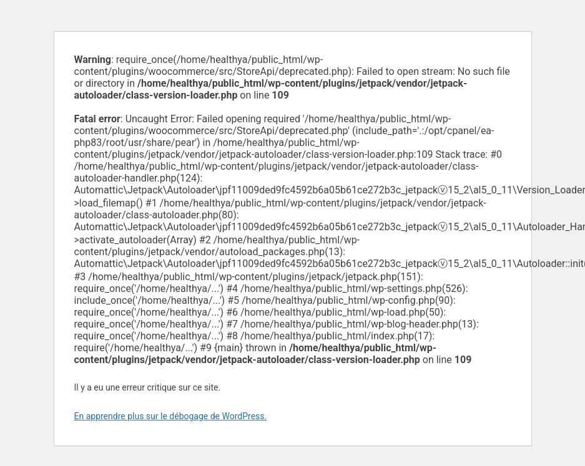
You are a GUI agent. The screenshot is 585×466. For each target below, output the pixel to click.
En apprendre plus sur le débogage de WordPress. (170, 416)
